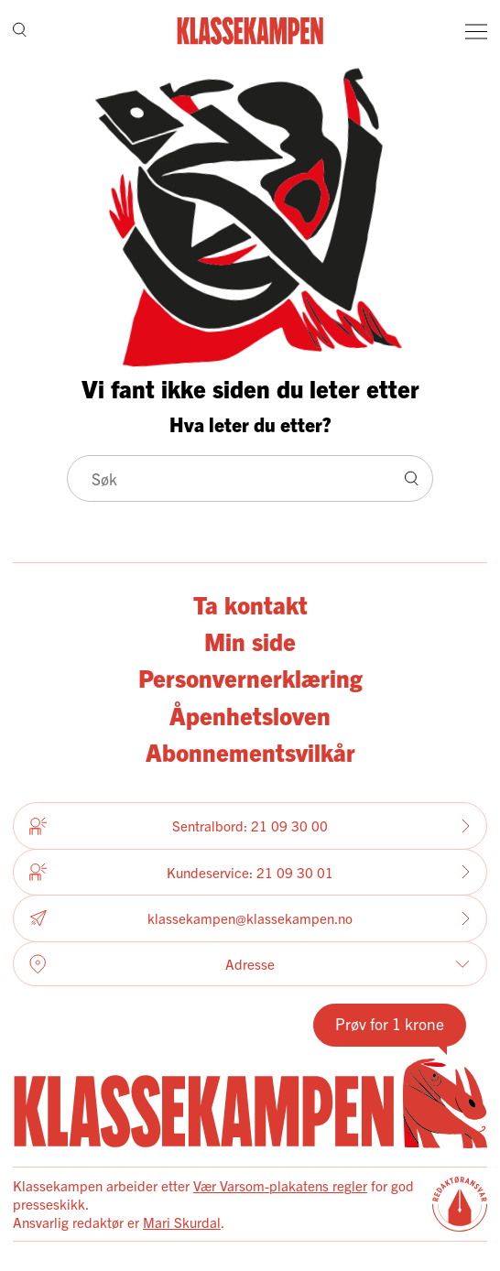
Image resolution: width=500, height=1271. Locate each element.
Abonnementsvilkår (250, 751)
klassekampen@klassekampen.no (250, 919)
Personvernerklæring (250, 677)
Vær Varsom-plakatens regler (280, 1185)
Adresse (249, 964)
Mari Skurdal (182, 1222)
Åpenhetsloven (250, 715)
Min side (250, 640)
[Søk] (20, 30)
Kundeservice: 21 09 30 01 (250, 872)
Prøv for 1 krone (389, 1023)
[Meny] (476, 31)
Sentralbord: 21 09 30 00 (250, 826)
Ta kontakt (250, 604)
